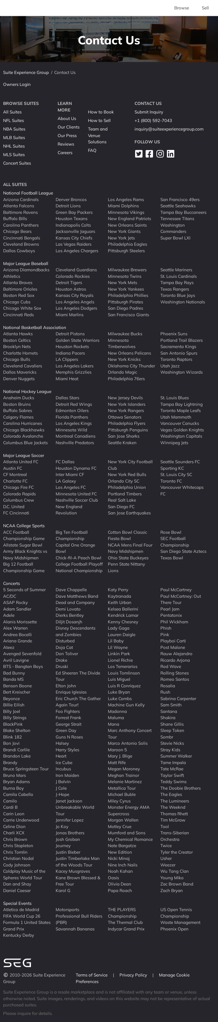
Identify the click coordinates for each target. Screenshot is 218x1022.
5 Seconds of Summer (24, 589)
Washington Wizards (181, 372)
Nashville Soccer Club (77, 500)
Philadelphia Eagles (127, 244)
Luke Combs (120, 698)
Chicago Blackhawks (23, 430)
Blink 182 (12, 737)
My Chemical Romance (130, 839)
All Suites (12, 112)
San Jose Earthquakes (129, 513)
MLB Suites (14, 137)
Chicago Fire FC (18, 487)
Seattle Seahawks (178, 205)
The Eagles (171, 794)
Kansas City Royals (74, 295)
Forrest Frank (68, 717)
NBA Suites (14, 129)
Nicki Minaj (119, 858)
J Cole (61, 788)
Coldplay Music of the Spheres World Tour (24, 874)
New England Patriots (129, 218)
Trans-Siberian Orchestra (174, 836)
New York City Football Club (130, 465)
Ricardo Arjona (175, 660)
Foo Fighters (68, 711)
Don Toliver (67, 653)
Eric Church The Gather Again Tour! (78, 702)
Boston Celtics (17, 340)
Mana (113, 724)
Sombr (166, 737)
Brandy (10, 762)
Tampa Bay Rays (177, 282)
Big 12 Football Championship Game (24, 567)
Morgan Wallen (123, 820)
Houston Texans (71, 218)
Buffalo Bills (15, 218)
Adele (8, 615)
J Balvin (63, 781)
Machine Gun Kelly (126, 704)
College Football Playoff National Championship (79, 567)
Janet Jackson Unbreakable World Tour (75, 807)
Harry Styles (67, 749)
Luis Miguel (119, 679)
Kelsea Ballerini (123, 609)
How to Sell (99, 120)
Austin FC (12, 468)
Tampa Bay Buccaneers (183, 212)
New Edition (120, 852)
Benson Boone (17, 685)
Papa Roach (120, 890)
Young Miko (172, 877)
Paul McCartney (176, 589)
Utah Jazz (170, 366)
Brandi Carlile (16, 749)
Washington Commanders (173, 228)
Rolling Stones (174, 673)
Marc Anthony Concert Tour (130, 734)
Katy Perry (118, 589)
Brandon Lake (17, 756)
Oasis (113, 877)
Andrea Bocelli (17, 634)
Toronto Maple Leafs (180, 410)
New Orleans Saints (127, 225)
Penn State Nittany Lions (126, 567)
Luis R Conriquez (124, 685)
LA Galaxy (66, 481)
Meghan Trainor (123, 775)
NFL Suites (13, 120)
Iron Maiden (67, 775)
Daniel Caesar (17, 890)
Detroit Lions (68, 205)
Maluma (116, 717)
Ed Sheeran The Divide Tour (78, 676)
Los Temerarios (122, 666)
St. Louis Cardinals (178, 276)
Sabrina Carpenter (178, 698)
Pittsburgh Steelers (126, 250)
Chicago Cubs (16, 302)
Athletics (11, 276)
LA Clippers (67, 359)
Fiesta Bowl (119, 538)
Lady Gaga (118, 628)
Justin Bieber (68, 852)
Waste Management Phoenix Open (180, 926)
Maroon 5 (117, 749)
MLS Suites (14, 154)
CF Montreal (15, 474)
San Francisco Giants (128, 314)
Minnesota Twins (124, 276)
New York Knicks (124, 359)
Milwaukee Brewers (127, 269)
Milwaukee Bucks (125, 333)
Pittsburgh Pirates (125, 302)
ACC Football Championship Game (24, 535)
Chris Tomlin (15, 852)
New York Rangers (126, 410)
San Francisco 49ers (180, 199)
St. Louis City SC (176, 474)
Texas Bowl (171, 557)
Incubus (63, 768)
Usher (166, 858)
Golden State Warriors (77, 340)
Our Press (67, 135)
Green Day (66, 730)
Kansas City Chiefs (74, 238)
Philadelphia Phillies (128, 295)
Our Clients (68, 127)
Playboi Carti (173, 641)
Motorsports (67, 909)
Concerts (11, 583)
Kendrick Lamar (123, 615)
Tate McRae (171, 768)
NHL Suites (14, 146)
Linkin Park (119, 653)
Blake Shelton (16, 730)
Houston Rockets (72, 346)
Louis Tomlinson (124, 673)
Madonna (117, 711)
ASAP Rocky (15, 602)
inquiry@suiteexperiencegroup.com (169, 129)
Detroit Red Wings (74, 404)
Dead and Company (75, 602)
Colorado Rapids (19, 493)
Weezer (167, 865)
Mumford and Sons (126, 832)
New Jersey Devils (125, 397)
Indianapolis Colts (73, 225)
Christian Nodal (18, 858)
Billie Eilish (13, 704)
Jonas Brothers (70, 832)
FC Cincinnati (16, 513)
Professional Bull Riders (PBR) (79, 919)
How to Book (101, 112)
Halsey (62, 743)
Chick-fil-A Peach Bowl (78, 557)
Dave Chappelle (71, 589)
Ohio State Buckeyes (128, 557)
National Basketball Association (34, 327)
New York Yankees (126, 289)
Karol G (63, 890)
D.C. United (13, 506)
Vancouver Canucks (179, 423)
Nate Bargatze (122, 845)
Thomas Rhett (174, 813)
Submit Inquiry (149, 112)
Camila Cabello (18, 794)
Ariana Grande (17, 641)
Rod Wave (170, 666)
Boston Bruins (17, 404)
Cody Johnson (16, 865)
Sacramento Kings (178, 346)
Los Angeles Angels (75, 302)
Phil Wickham (174, 621)
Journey (63, 845)
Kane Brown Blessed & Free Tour (78, 881)
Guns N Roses (69, 737)
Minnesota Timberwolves (121, 343)
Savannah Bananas (75, 929)
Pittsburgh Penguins (128, 430)
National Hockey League (27, 391)
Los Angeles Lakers (74, 366)
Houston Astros (71, 289)
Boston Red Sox (18, 295)
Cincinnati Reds (18, 314)
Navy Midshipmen (125, 551)
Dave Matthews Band (77, 596)
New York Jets (121, 238)
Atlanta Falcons (18, 205)
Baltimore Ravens (20, 212)
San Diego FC (121, 506)
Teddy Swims (173, 781)
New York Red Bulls (127, 474)
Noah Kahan (120, 871)
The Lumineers (174, 801)
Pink (164, 634)
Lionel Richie (120, 660)
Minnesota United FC (76, 493)
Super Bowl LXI (175, 238)
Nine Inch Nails (122, 865)
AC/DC (9, 596)
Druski (62, 666)
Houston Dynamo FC (76, 468)
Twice (166, 845)
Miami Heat (67, 378)
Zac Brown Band (176, 884)
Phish (165, 628)
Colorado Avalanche (23, 436)
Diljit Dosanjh (69, 621)
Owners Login (17, 84)
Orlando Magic (122, 372)
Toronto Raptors (176, 359)
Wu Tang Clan (174, 871)
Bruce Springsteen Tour (26, 768)
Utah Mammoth (175, 417)
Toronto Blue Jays (177, 295)
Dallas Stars (67, 397)
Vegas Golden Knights (182, 430)
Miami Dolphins (123, 205)
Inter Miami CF (70, 474)
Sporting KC (172, 468)
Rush (165, 692)
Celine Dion (14, 826)
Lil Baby (116, 641)
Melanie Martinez (125, 781)
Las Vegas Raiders (73, 244)
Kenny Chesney (123, 621)
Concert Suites (17, 163)
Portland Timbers (125, 493)
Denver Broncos (71, 199)
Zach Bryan (171, 890)
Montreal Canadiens (75, 436)
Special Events (17, 903)
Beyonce (11, 698)
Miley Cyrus (119, 801)
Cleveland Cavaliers (22, 366)
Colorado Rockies (73, 276)
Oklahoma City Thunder (131, 366)
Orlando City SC (123, 481)
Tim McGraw (172, 820)
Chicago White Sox (22, 308)
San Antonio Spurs (178, 353)
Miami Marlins (69, 314)
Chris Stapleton (18, 845)
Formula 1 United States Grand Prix (27, 926)
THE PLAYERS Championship (122, 913)
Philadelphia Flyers (126, 423)
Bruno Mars (14, 775)
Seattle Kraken (122, 442)
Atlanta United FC (20, 461)
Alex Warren (15, 628)
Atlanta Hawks (18, 333)
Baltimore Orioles (20, 289)
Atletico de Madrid (21, 909)
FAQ (92, 150)
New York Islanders (126, 404)
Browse (181, 8)
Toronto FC (171, 481)
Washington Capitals (181, 436)
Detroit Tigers (69, 282)
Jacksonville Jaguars (75, 231)
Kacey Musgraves (73, 871)
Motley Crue (119, 826)
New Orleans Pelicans (129, 353)
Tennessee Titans (177, 218)
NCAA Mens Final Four (130, 545)
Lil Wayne (118, 647)
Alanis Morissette (20, 621)
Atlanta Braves (17, 282)
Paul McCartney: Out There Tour (180, 599)
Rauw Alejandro (176, 653)
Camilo (10, 801)
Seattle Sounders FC (180, 461)
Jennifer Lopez (70, 820)
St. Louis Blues (174, 397)
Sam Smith (171, 704)
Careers (65, 152)
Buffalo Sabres (17, 410)
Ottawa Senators (124, 417)
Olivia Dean (119, 884)
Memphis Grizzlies (73, 372)
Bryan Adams (16, 781)
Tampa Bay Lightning (181, 404)
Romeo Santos (174, 679)
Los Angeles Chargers (77, 250)
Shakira (167, 717)
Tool (164, 826)
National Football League (28, 193)
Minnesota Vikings (126, 212)
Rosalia (167, 685)
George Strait (68, 724)
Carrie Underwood (21, 820)
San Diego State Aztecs (183, 551)
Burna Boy (13, 788)
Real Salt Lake (122, 500)
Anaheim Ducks (18, 397)
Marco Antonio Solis (128, 743)
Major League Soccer (23, 455)
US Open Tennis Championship (176, 913)
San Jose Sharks (123, 436)
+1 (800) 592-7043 (153, 120)
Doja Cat (64, 647)
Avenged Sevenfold (22, 653)
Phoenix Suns (173, 333)
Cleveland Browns (21, 244)
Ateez (8, 647)
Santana (168, 711)
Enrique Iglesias (71, 692)
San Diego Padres (125, 308)
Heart (61, 756)
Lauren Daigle (121, 634)
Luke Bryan (119, 692)
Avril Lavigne (16, 660)
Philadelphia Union (127, 487)
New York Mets (122, 282)
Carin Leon (13, 813)
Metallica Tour (122, 788)
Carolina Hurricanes (22, 423)
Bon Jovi (11, 743)
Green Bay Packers (74, 212)
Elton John (66, 685)
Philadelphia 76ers (126, 378)
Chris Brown (15, 839)
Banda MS (13, 679)
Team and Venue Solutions (98, 135)
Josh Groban (68, 839)
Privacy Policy (134, 975)
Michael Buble (122, 794)
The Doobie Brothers (180, 788)
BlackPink (13, 724)
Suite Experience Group (26, 72)
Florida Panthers (72, 417)
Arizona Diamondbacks (26, 269)
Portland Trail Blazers (181, 340)
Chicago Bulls (16, 359)
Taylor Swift (172, 775)
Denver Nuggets (19, 378)
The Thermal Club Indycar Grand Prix (126, 926)
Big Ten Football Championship (72, 535)
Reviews (66, 144)
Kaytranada (119, 596)
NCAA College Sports (24, 525)
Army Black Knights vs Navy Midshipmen (25, 554)
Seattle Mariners (176, 269)
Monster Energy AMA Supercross (129, 810)
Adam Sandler (17, 609)
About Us (67, 118)
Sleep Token (172, 730)
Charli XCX (13, 832)
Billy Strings (14, 717)
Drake (61, 660)
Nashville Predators (75, 442)
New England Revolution (69, 510)
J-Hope (62, 794)
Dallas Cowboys (19, 250)
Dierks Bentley (70, 615)
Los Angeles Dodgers (76, 308)
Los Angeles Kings (74, 423)
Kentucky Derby (18, 935)
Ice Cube (64, 762)
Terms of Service (92, 975)
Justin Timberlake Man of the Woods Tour (78, 862)
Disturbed (65, 641)
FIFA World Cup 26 (21, 916)
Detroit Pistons (70, 333)
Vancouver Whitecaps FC (182, 490)
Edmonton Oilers (72, 410)
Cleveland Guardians (76, 269)
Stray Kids (170, 749)
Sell (205, 8)
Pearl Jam (169, 609)
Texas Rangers (174, 289)
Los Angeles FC (71, 487)
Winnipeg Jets (174, 442)
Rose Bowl (170, 532)
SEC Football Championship (174, 542)
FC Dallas (65, 461)
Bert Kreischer (16, 692)
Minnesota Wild (71, 430)
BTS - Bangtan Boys (23, 666)
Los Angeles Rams (126, 199)
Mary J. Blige (120, 756)
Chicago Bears (17, 231)
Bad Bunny (14, 673)
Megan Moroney (124, 768)
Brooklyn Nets (17, 346)
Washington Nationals (182, 302)
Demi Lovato (68, 609)
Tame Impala (173, 762)
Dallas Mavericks (19, 372)
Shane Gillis (172, 724)
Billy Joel (11, 711)
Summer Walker (176, 756)
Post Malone (172, 647)
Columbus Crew (18, 500)
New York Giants (124, 231)
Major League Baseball (25, 263)
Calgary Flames (18, 417)
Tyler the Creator (176, 852)
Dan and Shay (17, 884)
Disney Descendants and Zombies (75, 631)
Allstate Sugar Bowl (22, 545)
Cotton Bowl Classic (127, 532)
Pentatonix (171, 615)
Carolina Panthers (21, 225)
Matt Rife (117, 762)
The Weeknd (172, 807)
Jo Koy (62, 826)
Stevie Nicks (172, 743)
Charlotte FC (15, 481)
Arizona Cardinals (21, 199)
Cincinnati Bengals (21, 238)
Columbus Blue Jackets (25, 442)
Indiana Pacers (70, 353)
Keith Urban (119, 602)
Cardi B (10, 807)
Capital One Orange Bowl (75, 548)
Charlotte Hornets (20, 353)
